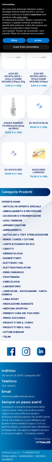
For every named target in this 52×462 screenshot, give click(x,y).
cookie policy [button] (22, 17)
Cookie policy (26, 456)
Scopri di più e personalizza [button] (26, 47)
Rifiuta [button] (14, 40)
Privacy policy (9, 456)
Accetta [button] (37, 40)
